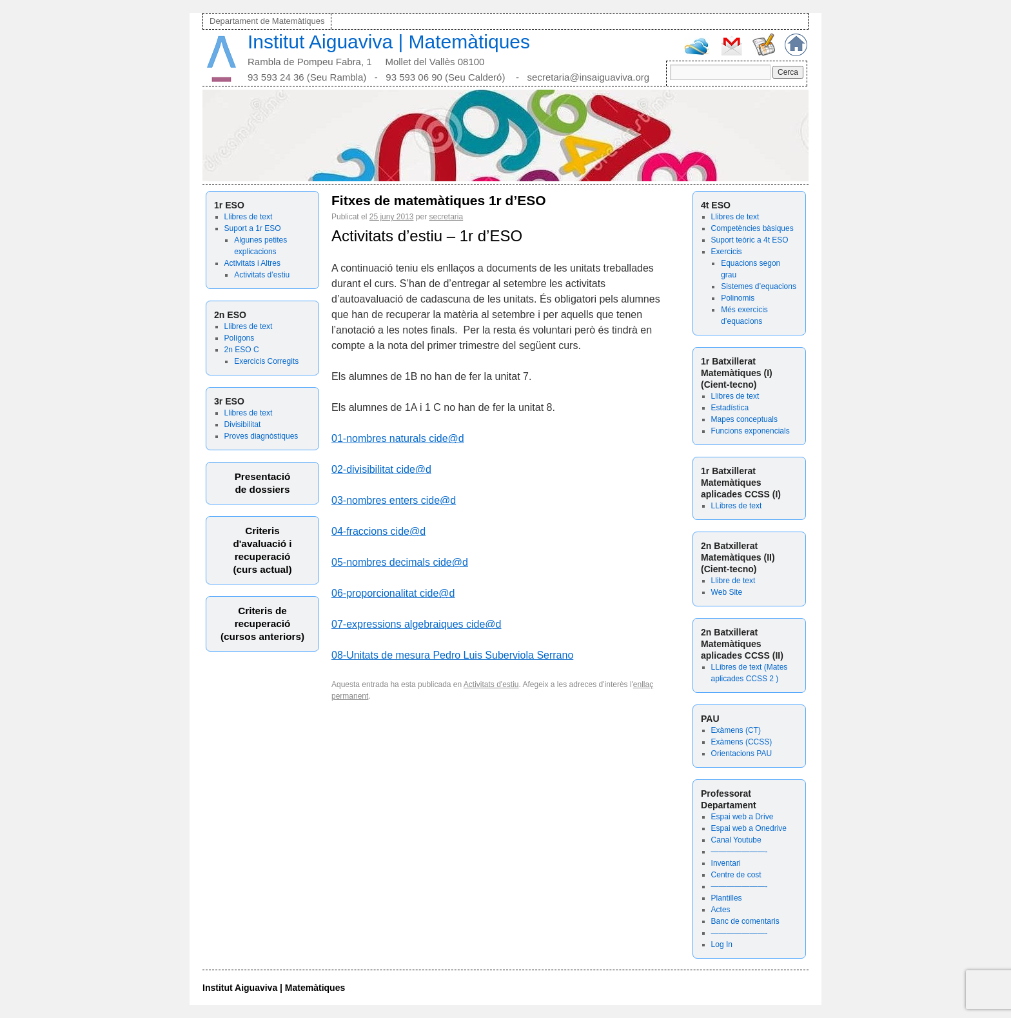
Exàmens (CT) (736, 730)
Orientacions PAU (741, 753)
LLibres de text (736, 505)
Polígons (239, 338)
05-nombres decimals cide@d (399, 562)
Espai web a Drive (742, 816)
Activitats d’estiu (262, 274)
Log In (721, 944)
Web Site (726, 592)
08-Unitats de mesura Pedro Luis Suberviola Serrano (452, 655)
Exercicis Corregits (266, 361)
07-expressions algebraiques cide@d (416, 624)
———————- (739, 851)
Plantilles (726, 898)
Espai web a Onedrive (749, 828)
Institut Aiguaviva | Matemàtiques (389, 41)
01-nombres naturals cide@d (397, 438)
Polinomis (737, 298)
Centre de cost (736, 874)
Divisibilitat (242, 424)
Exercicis (726, 251)
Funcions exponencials (750, 430)
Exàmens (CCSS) (741, 741)
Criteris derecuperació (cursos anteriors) (262, 623)
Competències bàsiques (752, 228)
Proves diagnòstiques (261, 436)
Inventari (726, 863)
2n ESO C (241, 349)
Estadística (730, 407)
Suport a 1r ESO (252, 228)
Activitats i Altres (252, 263)
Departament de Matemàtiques (267, 21)
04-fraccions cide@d (378, 531)
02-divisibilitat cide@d (381, 469)
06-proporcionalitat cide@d (393, 593)
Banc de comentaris (745, 921)
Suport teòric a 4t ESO (750, 240)
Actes (721, 909)
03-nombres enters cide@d (393, 500)
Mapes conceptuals (744, 419)
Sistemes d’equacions (758, 286)
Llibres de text (248, 216)
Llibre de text (733, 580)
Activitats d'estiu (491, 684)
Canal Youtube (736, 839)
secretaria (446, 216)
